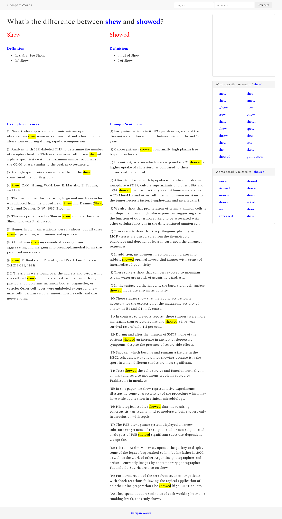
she (221, 149)
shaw (222, 121)
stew (222, 114)
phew (251, 114)
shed (222, 142)
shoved (252, 188)
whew (223, 107)
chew (223, 128)
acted (251, 202)
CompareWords (19, 5)
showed (148, 21)
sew (249, 142)
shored (252, 181)
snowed (224, 195)
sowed (224, 181)
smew (251, 100)
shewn (251, 121)
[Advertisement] (55, 92)
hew (250, 107)
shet (250, 93)
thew (222, 100)
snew (222, 93)
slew (250, 135)
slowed (252, 195)
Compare (263, 5)
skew (250, 149)
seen (222, 209)
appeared (226, 216)
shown (252, 209)
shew (113, 21)
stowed (224, 188)
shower (224, 202)
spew (250, 128)
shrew (223, 135)
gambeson (255, 156)
